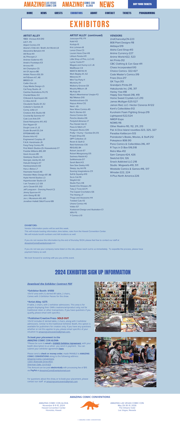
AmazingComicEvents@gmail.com (55, 370)
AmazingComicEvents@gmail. (38, 243)
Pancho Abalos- (77, 118)
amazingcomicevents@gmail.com (54, 331)
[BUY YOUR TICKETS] (142, 4)
